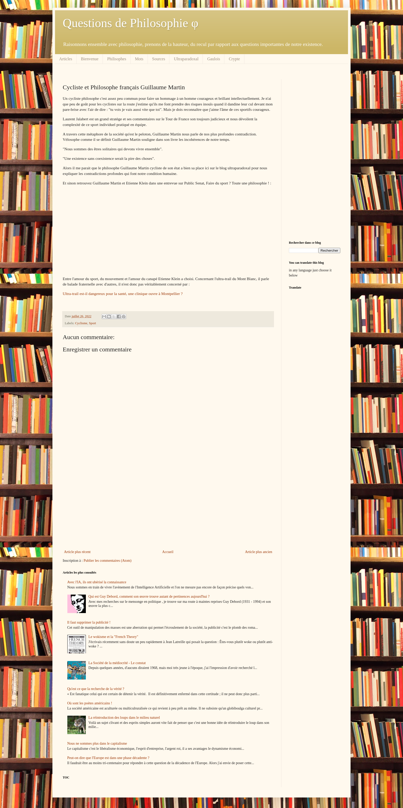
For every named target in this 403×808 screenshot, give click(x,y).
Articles (65, 59)
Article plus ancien (258, 552)
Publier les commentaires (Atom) (107, 561)
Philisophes (116, 59)
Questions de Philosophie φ (130, 23)
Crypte (234, 59)
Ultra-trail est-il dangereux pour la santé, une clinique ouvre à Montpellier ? (123, 293)
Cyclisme (81, 323)
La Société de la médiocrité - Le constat (117, 663)
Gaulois (213, 59)
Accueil (167, 552)
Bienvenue (89, 59)
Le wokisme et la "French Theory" (113, 637)
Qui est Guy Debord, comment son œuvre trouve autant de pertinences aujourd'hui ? (148, 596)
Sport (92, 323)
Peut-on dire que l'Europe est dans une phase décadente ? (108, 758)
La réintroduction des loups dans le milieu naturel (124, 718)
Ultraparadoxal (186, 59)
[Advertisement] (168, 506)
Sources (158, 59)
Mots (139, 59)
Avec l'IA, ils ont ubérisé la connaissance (96, 582)
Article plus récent (77, 552)
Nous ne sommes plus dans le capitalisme (97, 743)
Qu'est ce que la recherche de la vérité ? (95, 689)
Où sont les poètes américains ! (89, 703)
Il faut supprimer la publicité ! (89, 622)
